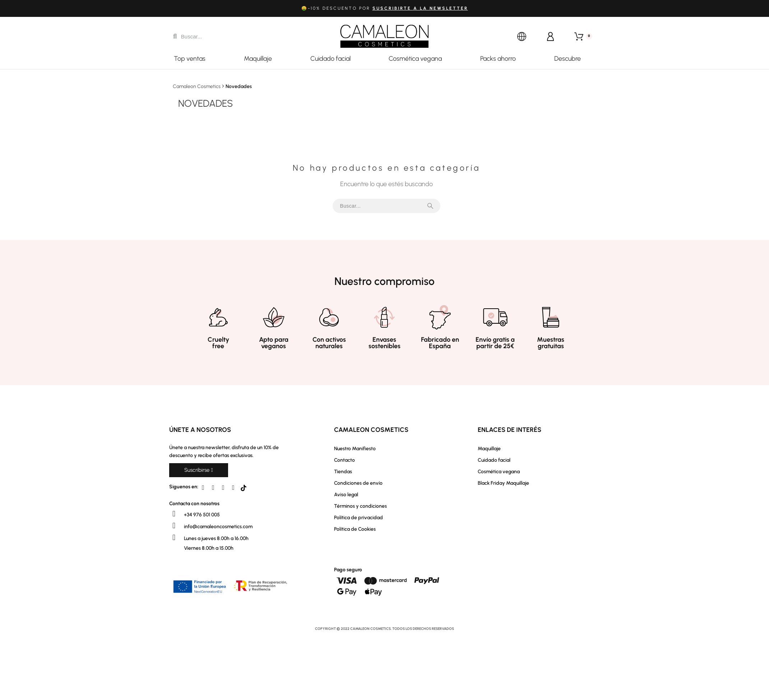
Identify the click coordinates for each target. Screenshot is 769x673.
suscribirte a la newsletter (420, 8)
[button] (198, 470)
